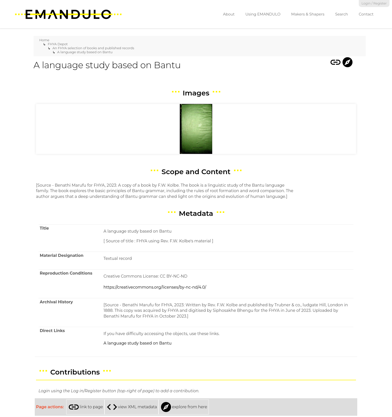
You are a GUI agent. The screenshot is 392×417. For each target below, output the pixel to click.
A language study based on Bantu (84, 52)
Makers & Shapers (307, 14)
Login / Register (374, 3)
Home (44, 40)
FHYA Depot (58, 44)
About (229, 14)
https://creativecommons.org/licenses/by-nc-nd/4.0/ (155, 287)
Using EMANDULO (262, 14)
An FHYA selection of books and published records (93, 48)
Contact (366, 14)
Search (341, 14)
